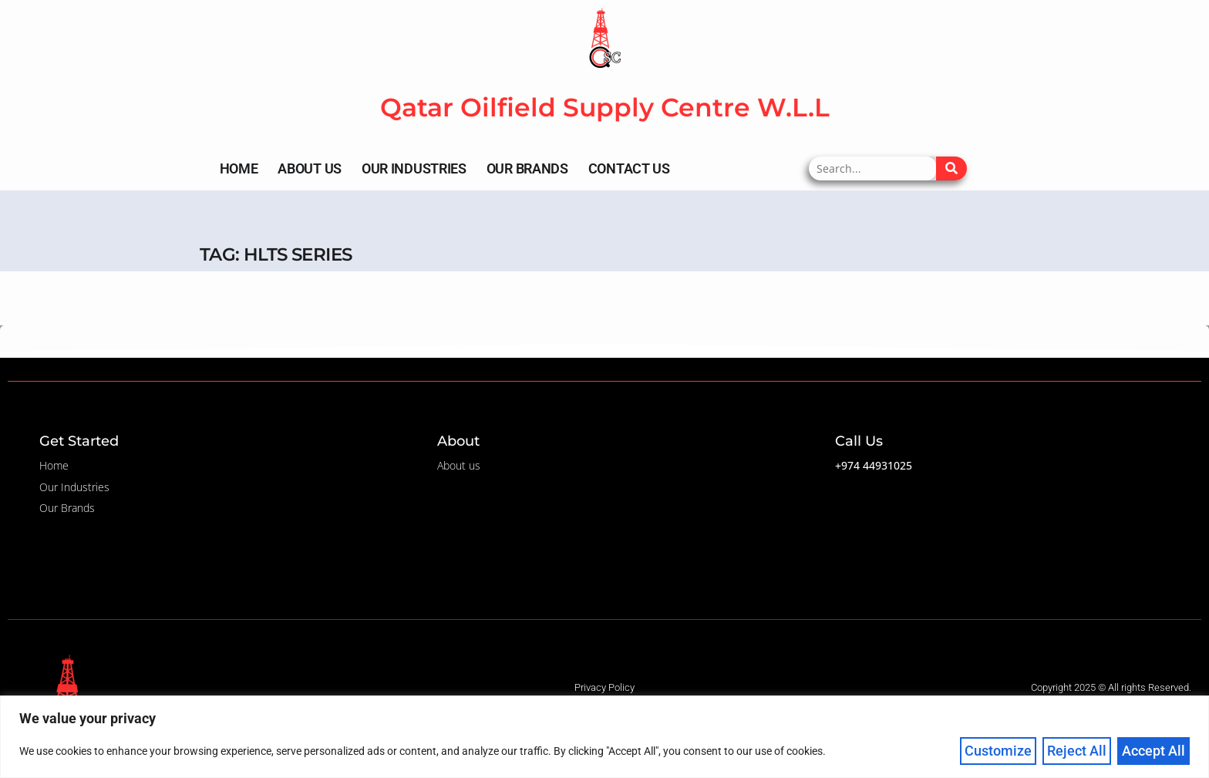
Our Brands (527, 168)
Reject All (1076, 751)
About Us (310, 168)
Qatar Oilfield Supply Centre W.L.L (605, 107)
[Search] (951, 168)
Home (239, 168)
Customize (998, 751)
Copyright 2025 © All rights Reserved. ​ (1112, 687)
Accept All (1153, 751)
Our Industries (414, 168)
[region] (604, 736)
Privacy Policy (604, 687)
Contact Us (629, 168)
